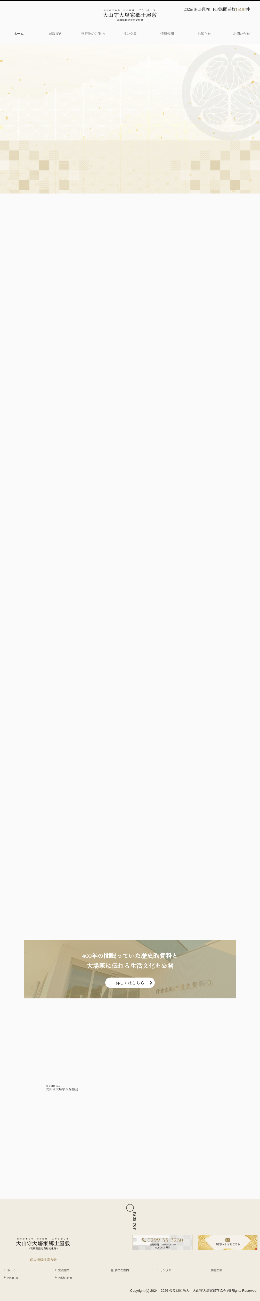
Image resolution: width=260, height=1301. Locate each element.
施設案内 (55, 34)
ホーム (19, 34)
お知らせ (204, 34)
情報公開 (167, 34)
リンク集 (130, 34)
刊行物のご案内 (93, 34)
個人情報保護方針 (43, 1260)
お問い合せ (241, 34)
